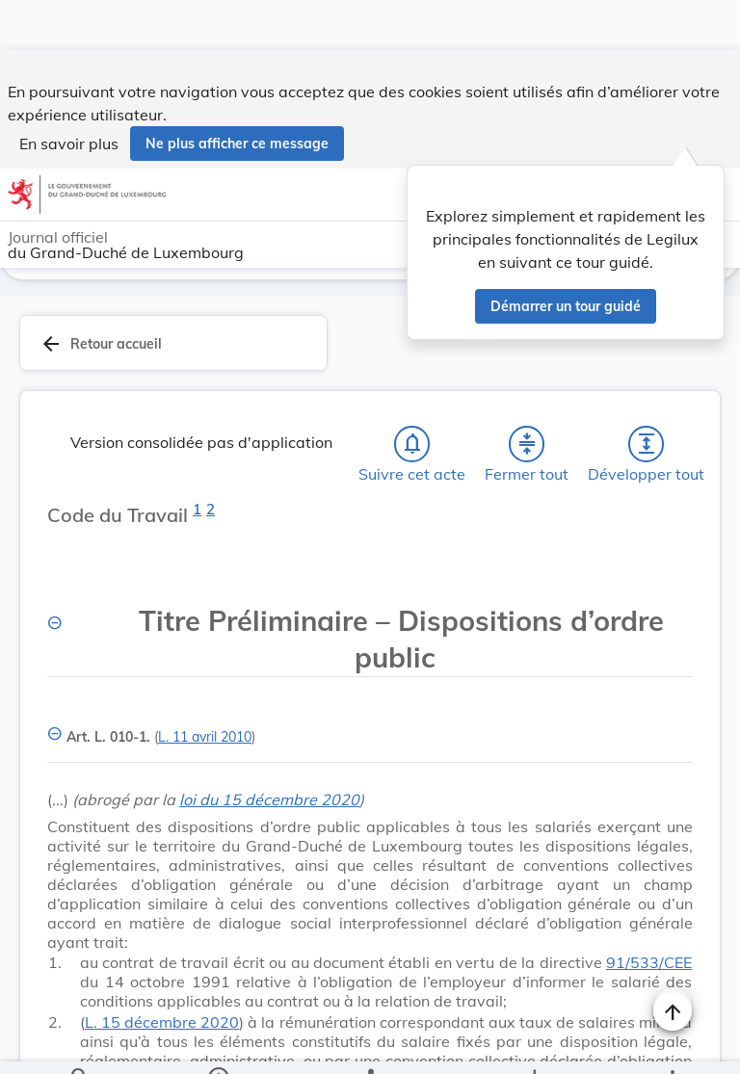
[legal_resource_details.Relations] (370, 1043)
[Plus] (671, 1043)
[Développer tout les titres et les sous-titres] (646, 398)
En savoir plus (69, 94)
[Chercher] (80, 1043)
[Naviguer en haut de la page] (672, 962)
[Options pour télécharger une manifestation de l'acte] (533, 1043)
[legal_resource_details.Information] (218, 1043)
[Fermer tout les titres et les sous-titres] (527, 398)
